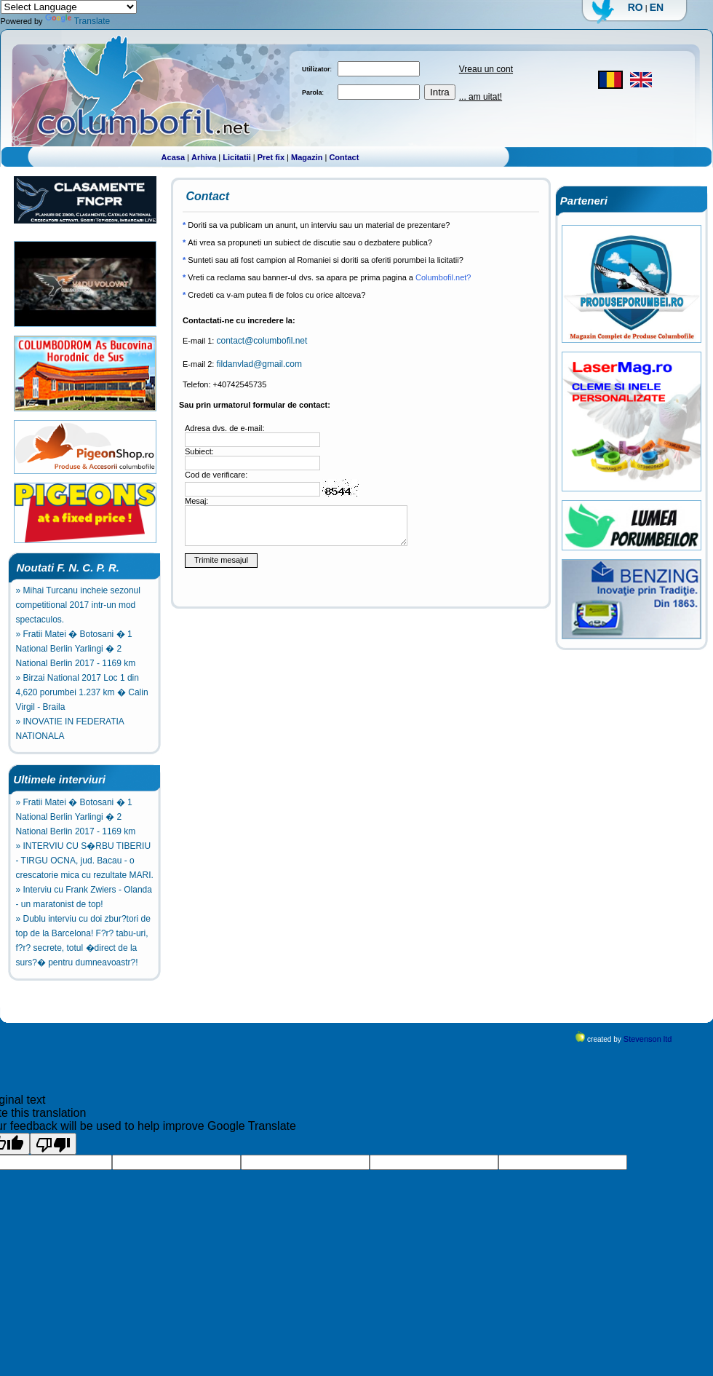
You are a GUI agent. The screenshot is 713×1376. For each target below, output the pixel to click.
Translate (78, 21)
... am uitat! (480, 97)
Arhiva (203, 157)
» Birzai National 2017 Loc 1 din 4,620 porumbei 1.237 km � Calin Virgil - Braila (82, 692)
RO (635, 7)
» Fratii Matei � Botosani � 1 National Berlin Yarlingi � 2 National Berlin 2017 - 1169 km (76, 648)
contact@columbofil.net (261, 341)
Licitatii (237, 157)
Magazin (306, 157)
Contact (344, 157)
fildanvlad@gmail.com (259, 364)
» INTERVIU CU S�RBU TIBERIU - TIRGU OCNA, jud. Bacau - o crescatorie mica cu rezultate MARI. (85, 860)
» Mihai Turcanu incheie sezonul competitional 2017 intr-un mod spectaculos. (78, 605)
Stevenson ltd (648, 1039)
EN (657, 7)
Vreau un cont (486, 69)
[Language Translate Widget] (69, 7)
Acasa (173, 157)
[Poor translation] (53, 1144)
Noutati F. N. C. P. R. (63, 567)
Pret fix (271, 157)
